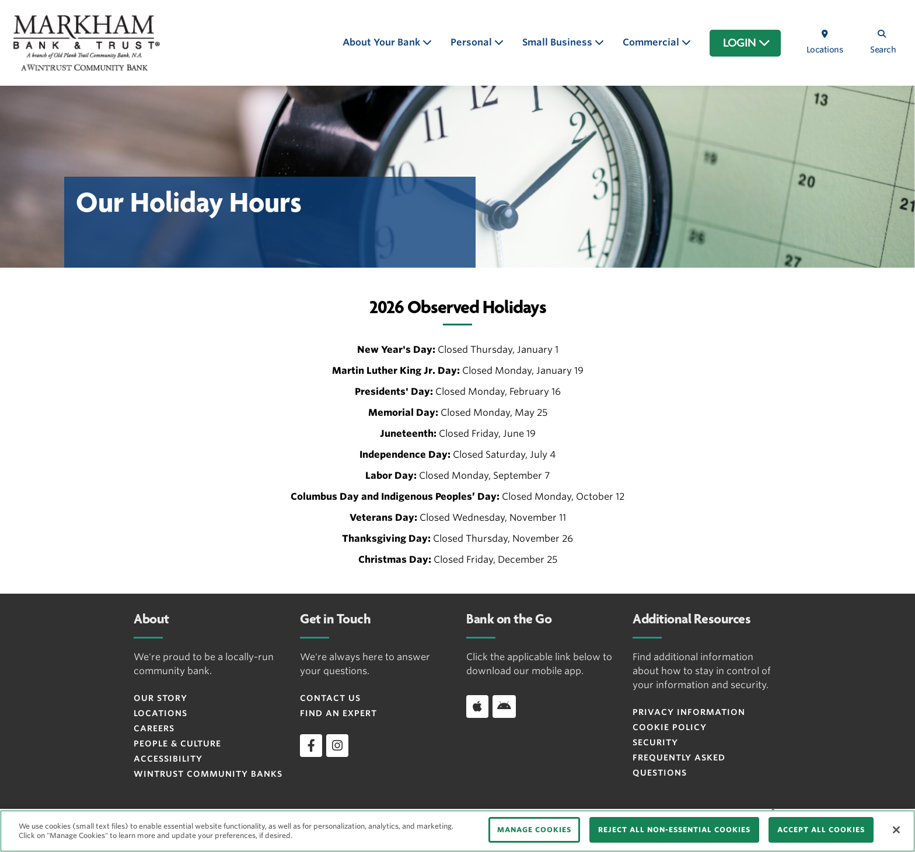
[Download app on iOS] (477, 706)
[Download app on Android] (504, 706)
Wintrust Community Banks (208, 774)
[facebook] (311, 745)
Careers (154, 728)
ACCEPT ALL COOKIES (821, 829)
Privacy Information (689, 712)
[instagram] (337, 745)
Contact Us (330, 698)
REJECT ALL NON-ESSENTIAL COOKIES (674, 829)
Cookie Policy (670, 727)
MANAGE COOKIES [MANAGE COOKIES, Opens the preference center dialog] (534, 829)
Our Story (160, 698)
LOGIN (746, 43)
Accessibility (168, 758)
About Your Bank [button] (382, 42)
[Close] (896, 830)
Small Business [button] (558, 42)
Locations (160, 713)
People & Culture (177, 743)
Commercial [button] (652, 42)
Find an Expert (338, 713)
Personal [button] (472, 42)
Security (655, 742)
